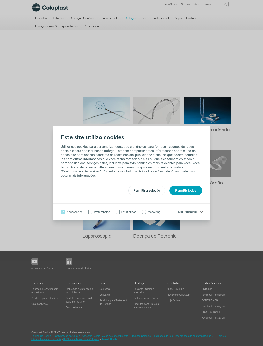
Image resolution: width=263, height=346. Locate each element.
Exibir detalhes (187, 212)
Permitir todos (185, 190)
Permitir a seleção (147, 190)
